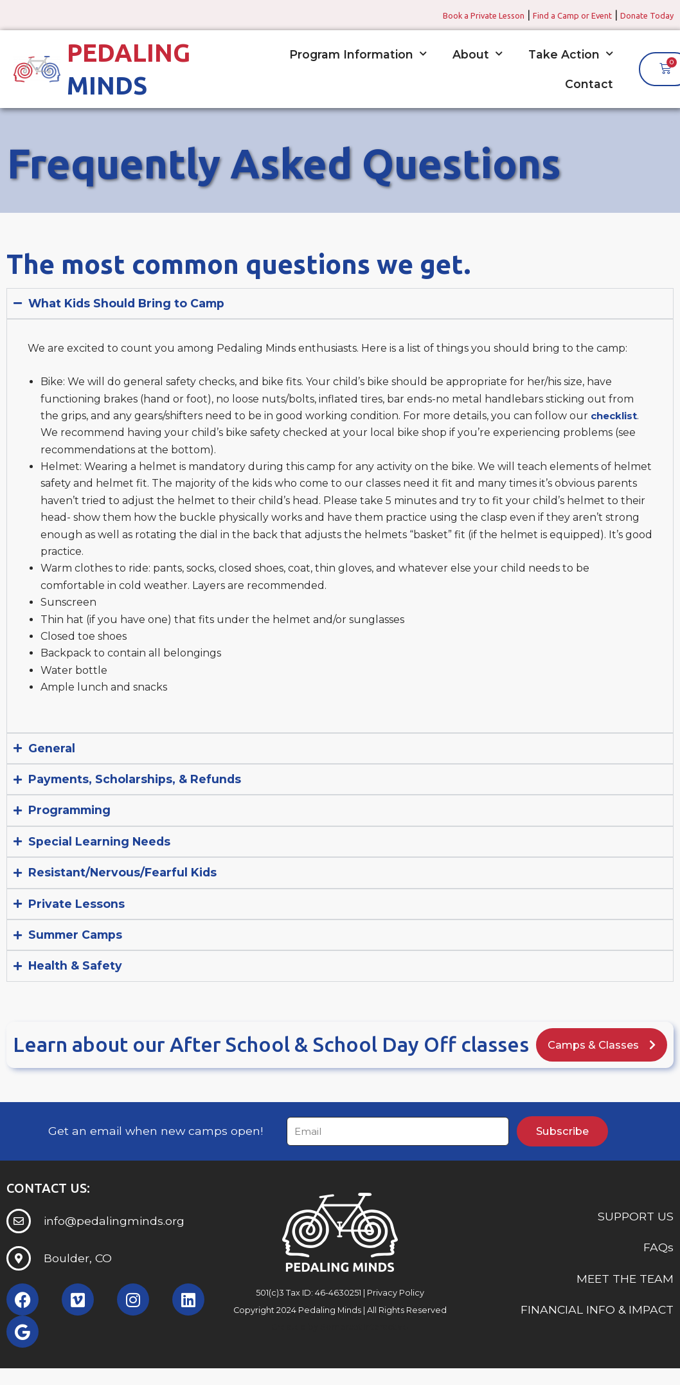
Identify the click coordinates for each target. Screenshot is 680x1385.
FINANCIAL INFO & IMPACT (597, 1330)
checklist (616, 416)
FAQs (658, 1267)
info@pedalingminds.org (114, 1241)
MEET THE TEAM (625, 1298)
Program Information (358, 54)
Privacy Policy (395, 1313)
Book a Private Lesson (439, 15)
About (477, 54)
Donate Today (640, 15)
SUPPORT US (636, 1237)
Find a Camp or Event (548, 15)
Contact (589, 83)
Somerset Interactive (364, 1347)
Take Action (570, 54)
